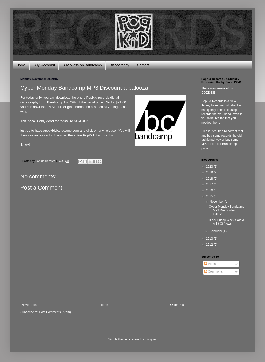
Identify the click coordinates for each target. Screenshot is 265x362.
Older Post (177, 305)
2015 (210, 196)
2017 (210, 184)
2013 (210, 238)
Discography (119, 65)
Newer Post (29, 305)
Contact (143, 65)
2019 (210, 172)
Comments (213, 271)
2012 (210, 244)
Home (21, 65)
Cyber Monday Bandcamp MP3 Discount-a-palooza (226, 210)
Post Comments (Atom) (55, 312)
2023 (210, 166)
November (217, 201)
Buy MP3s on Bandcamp (82, 65)
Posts (210, 264)
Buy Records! (44, 65)
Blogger (150, 339)
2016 (210, 190)
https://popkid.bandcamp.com (57, 130)
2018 (210, 178)
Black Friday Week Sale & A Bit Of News (226, 221)
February (216, 231)
